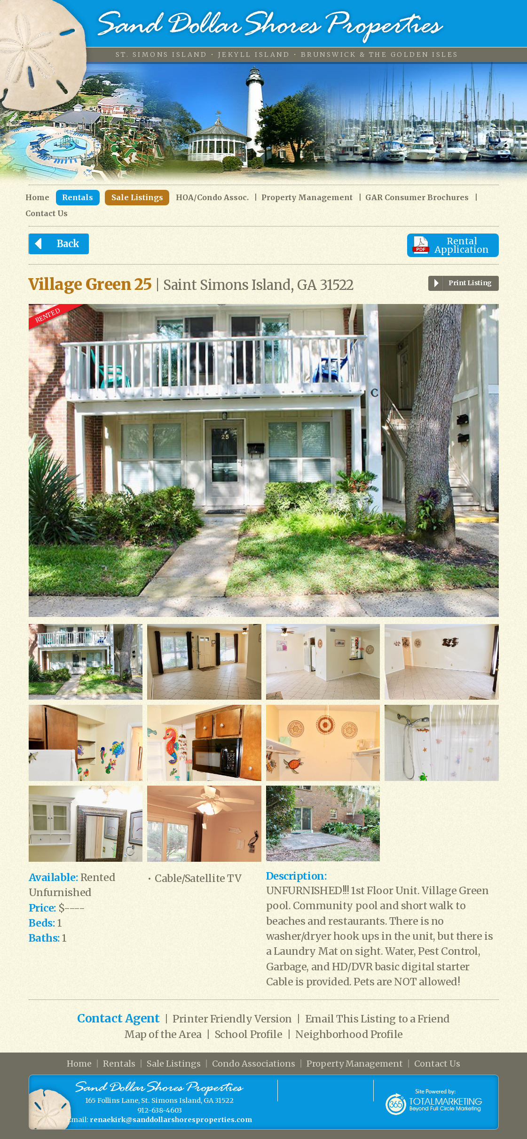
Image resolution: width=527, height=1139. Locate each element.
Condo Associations (253, 1063)
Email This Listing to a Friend (377, 1019)
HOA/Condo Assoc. (212, 197)
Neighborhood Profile (348, 1034)
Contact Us (46, 213)
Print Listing (460, 283)
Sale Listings (137, 197)
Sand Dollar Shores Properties (270, 27)
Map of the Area (163, 1034)
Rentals (77, 197)
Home (37, 197)
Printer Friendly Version (232, 1019)
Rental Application (461, 245)
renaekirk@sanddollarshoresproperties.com (171, 1120)
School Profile (249, 1034)
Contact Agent (118, 1018)
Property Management (307, 197)
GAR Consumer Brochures (417, 197)
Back (54, 244)
